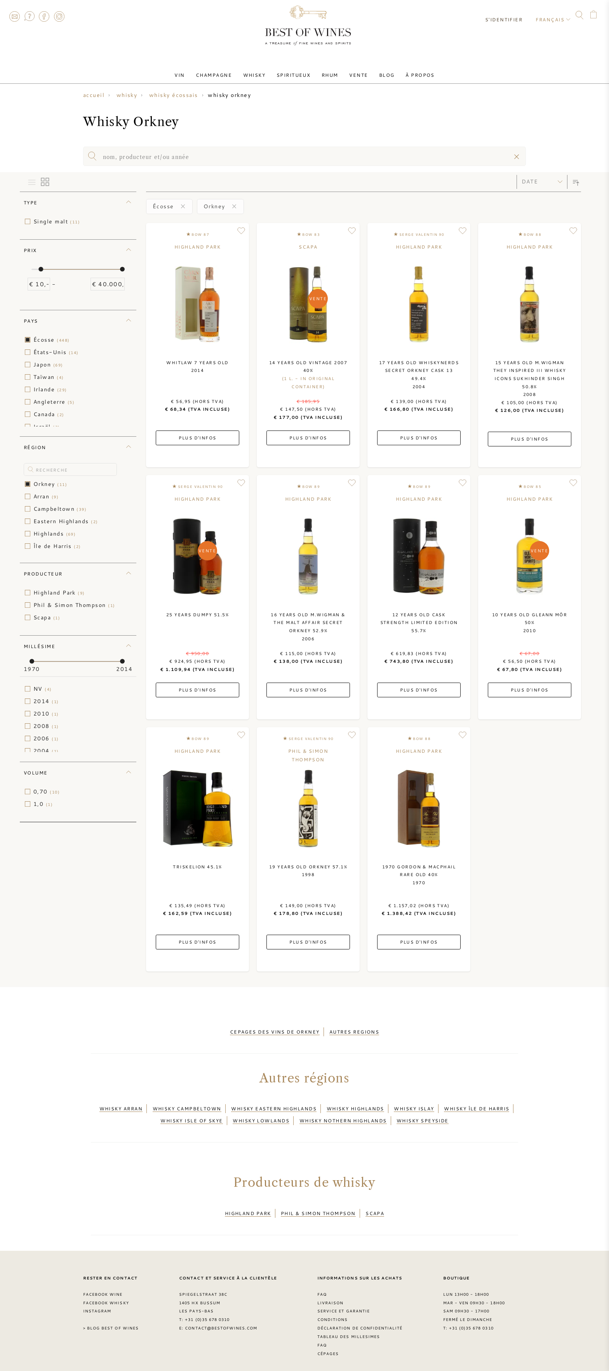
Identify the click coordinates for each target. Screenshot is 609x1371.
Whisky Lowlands (261, 1114)
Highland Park (59, 592)
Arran (46, 496)
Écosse (51, 339)
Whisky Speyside (423, 1114)
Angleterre (54, 401)
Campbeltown (60, 508)
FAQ (29, 16)
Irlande (50, 389)
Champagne (222, 71)
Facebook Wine (103, 1283)
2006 (46, 738)
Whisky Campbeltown (187, 1105)
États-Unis (56, 352)
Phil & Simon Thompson (74, 605)
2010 (46, 713)
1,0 (43, 803)
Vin (191, 71)
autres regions (354, 1030)
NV (42, 688)
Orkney (50, 484)
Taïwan (48, 376)
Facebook (44, 16)
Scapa (46, 617)
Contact (14, 16)
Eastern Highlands (65, 521)
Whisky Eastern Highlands (274, 1105)
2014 (46, 701)
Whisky (259, 71)
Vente (353, 71)
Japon (48, 364)
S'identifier (507, 15)
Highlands (54, 533)
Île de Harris (57, 546)
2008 (46, 726)
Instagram (59, 16)
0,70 (46, 791)
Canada (48, 414)
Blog (378, 71)
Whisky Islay (414, 1105)
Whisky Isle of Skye (191, 1114)
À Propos (408, 71)
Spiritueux (295, 71)
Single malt (56, 221)
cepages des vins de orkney (275, 1030)
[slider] (40, 269)
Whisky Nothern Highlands (343, 1114)
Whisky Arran (121, 1105)
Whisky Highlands (355, 1105)
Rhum (328, 71)
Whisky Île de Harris (476, 1105)
